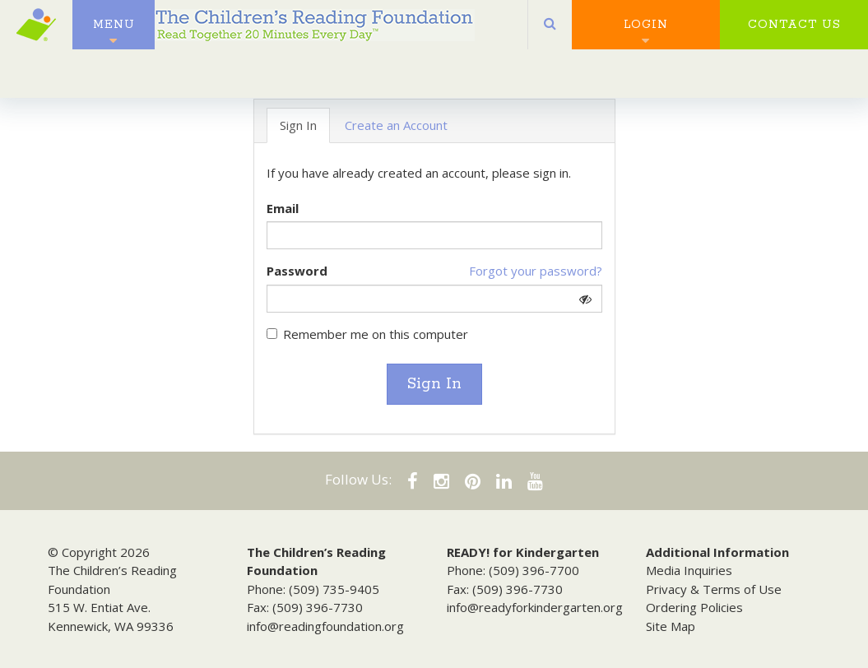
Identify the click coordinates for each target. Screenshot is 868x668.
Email (283, 208)
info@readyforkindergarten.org (535, 607)
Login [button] (646, 33)
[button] (550, 33)
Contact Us (794, 33)
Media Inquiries (689, 570)
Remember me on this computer (367, 334)
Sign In (434, 384)
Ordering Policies (694, 607)
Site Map (670, 626)
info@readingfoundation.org (325, 626)
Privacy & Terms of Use (714, 589)
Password (297, 270)
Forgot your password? (535, 270)
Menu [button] (114, 33)
